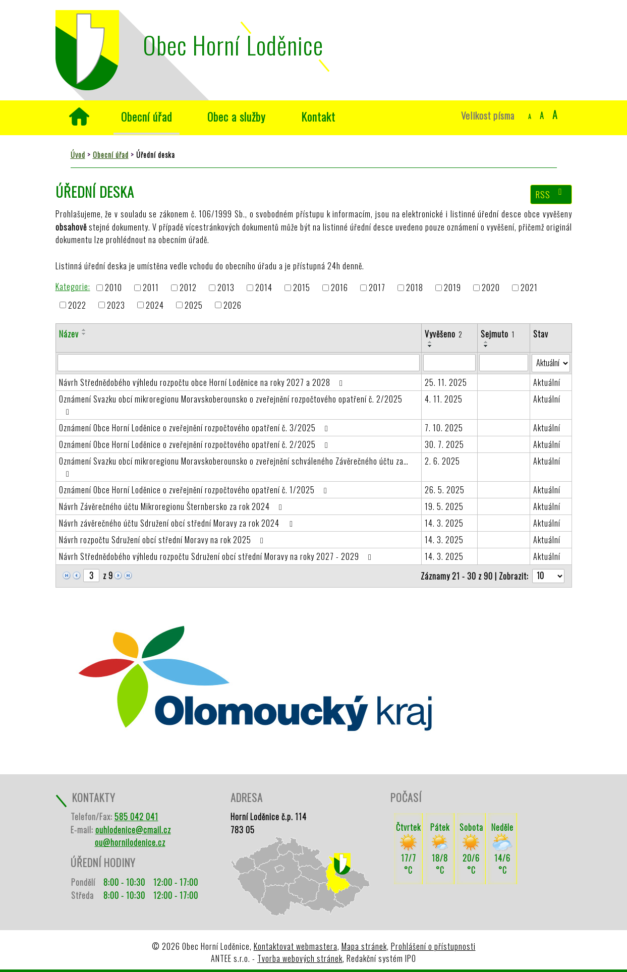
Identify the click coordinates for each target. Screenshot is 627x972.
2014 (263, 288)
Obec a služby (236, 116)
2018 (414, 288)
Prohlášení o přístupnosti (433, 946)
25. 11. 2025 (446, 382)
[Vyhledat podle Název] (239, 362)
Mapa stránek (364, 946)
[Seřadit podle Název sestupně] (84, 334)
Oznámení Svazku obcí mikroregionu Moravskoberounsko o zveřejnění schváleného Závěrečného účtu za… (234, 466)
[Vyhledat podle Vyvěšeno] (449, 362)
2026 (232, 305)
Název (69, 334)
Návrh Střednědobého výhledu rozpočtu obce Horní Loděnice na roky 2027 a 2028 (203, 382)
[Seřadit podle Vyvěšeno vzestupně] (430, 342)
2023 (116, 305)
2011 (151, 288)
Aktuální (546, 382)
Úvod (79, 116)
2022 (77, 305)
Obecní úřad (146, 116)
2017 (377, 288)
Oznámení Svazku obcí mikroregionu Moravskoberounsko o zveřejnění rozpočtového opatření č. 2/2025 (231, 404)
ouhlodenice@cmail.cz (133, 830)
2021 (529, 288)
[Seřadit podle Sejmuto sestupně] (486, 346)
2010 (113, 288)
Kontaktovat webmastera (295, 946)
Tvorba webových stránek (300, 958)
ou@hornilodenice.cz (130, 842)
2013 (226, 288)
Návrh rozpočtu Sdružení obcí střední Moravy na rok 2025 (163, 540)
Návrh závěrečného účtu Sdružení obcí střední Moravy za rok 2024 (177, 523)
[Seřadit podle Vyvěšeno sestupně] (430, 346)
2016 (339, 288)
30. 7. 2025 (444, 444)
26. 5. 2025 (445, 490)
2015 (301, 288)
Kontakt (318, 116)
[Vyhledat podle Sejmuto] (503, 362)
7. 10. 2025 (444, 428)
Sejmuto (498, 334)
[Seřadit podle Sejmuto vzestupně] (486, 342)
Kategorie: (72, 286)
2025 (194, 305)
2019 (452, 288)
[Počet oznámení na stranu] (548, 576)
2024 (155, 305)
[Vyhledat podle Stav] (551, 363)
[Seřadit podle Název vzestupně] (84, 330)
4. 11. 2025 (444, 399)
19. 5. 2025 (444, 506)
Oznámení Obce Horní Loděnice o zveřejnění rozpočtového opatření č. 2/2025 (195, 444)
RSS (551, 194)
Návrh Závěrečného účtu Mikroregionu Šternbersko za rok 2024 (172, 506)
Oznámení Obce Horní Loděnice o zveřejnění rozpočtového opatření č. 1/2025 (195, 490)
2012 (188, 288)
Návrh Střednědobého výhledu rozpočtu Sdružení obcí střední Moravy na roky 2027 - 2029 (217, 556)
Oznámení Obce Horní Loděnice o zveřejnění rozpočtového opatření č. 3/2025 (195, 428)
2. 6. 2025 (442, 461)
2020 (491, 288)
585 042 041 (136, 817)
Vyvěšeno (444, 334)
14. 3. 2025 (444, 523)
